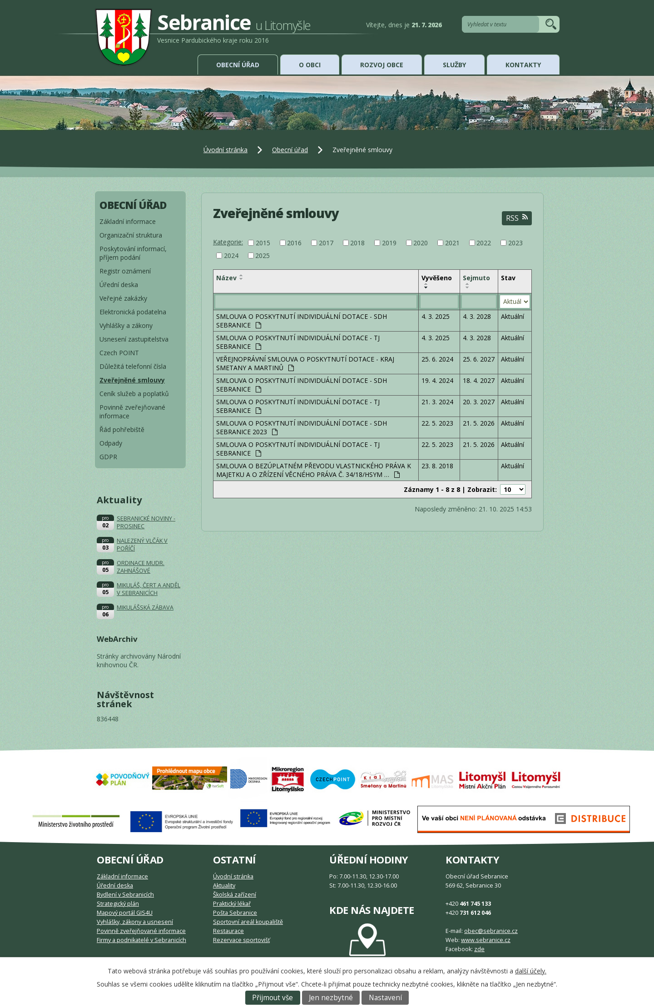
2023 (515, 242)
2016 (294, 242)
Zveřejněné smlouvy (132, 380)
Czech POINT (119, 352)
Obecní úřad (237, 64)
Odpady (110, 443)
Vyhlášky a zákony (126, 325)
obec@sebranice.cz (491, 931)
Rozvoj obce (381, 64)
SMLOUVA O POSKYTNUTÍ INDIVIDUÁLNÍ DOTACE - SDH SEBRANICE (301, 320)
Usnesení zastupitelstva (133, 339)
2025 (262, 255)
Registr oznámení (125, 271)
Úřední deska (118, 284)
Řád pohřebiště (121, 429)
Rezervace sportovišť (241, 940)
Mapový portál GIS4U (125, 913)
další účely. (530, 971)
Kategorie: (228, 242)
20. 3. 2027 (479, 401)
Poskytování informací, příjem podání (133, 253)
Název (226, 277)
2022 (483, 242)
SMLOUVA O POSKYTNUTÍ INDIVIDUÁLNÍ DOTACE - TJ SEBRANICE (298, 342)
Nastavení (385, 997)
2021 (452, 242)
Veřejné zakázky (123, 298)
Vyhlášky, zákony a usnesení (135, 922)
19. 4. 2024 (437, 380)
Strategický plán (118, 904)
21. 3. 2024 (437, 401)
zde (479, 949)
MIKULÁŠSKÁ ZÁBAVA (145, 607)
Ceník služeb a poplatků (134, 393)
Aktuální (512, 316)
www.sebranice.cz (485, 940)
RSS (517, 218)
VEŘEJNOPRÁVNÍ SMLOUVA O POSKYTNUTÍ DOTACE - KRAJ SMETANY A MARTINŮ (305, 363)
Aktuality (224, 885)
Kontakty (523, 64)
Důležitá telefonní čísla (132, 366)
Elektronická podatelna (132, 312)
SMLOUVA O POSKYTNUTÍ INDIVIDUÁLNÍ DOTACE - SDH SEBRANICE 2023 (301, 427)
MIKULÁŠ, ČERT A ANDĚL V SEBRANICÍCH (148, 589)
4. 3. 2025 (435, 316)
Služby (454, 64)
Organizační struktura (130, 235)
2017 (326, 242)
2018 (357, 242)
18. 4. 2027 (479, 380)
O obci (310, 64)
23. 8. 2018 (437, 465)
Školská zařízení (234, 894)
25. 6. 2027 (479, 359)
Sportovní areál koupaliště (248, 922)
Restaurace (228, 931)
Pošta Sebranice (235, 913)
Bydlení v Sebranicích (125, 894)
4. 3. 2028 (477, 316)
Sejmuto (476, 277)
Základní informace (127, 221)
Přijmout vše (272, 997)
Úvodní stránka (225, 149)
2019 (389, 242)
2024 (231, 255)
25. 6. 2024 (437, 359)
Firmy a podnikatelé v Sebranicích (141, 940)
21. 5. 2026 (479, 423)
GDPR (108, 456)
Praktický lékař (232, 904)
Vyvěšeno (436, 277)
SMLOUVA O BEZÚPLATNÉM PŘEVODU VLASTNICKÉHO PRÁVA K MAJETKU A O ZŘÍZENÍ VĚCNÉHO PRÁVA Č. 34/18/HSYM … (313, 470)
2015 (263, 242)
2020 (420, 242)
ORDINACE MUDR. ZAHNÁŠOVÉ (140, 567)
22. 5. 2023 (437, 423)
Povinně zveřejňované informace (132, 411)
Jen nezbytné (331, 997)
